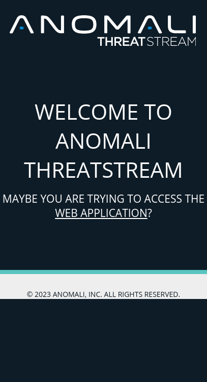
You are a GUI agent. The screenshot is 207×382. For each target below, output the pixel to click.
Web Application (101, 213)
